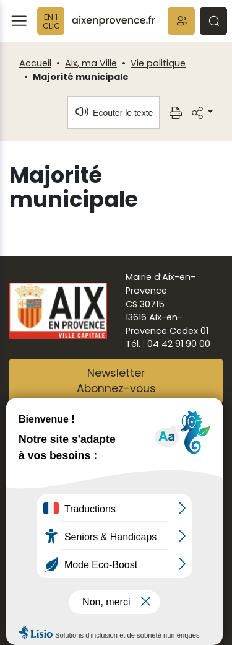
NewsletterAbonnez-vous (116, 381)
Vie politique (158, 63)
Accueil (35, 63)
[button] (181, 21)
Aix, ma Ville (91, 63)
